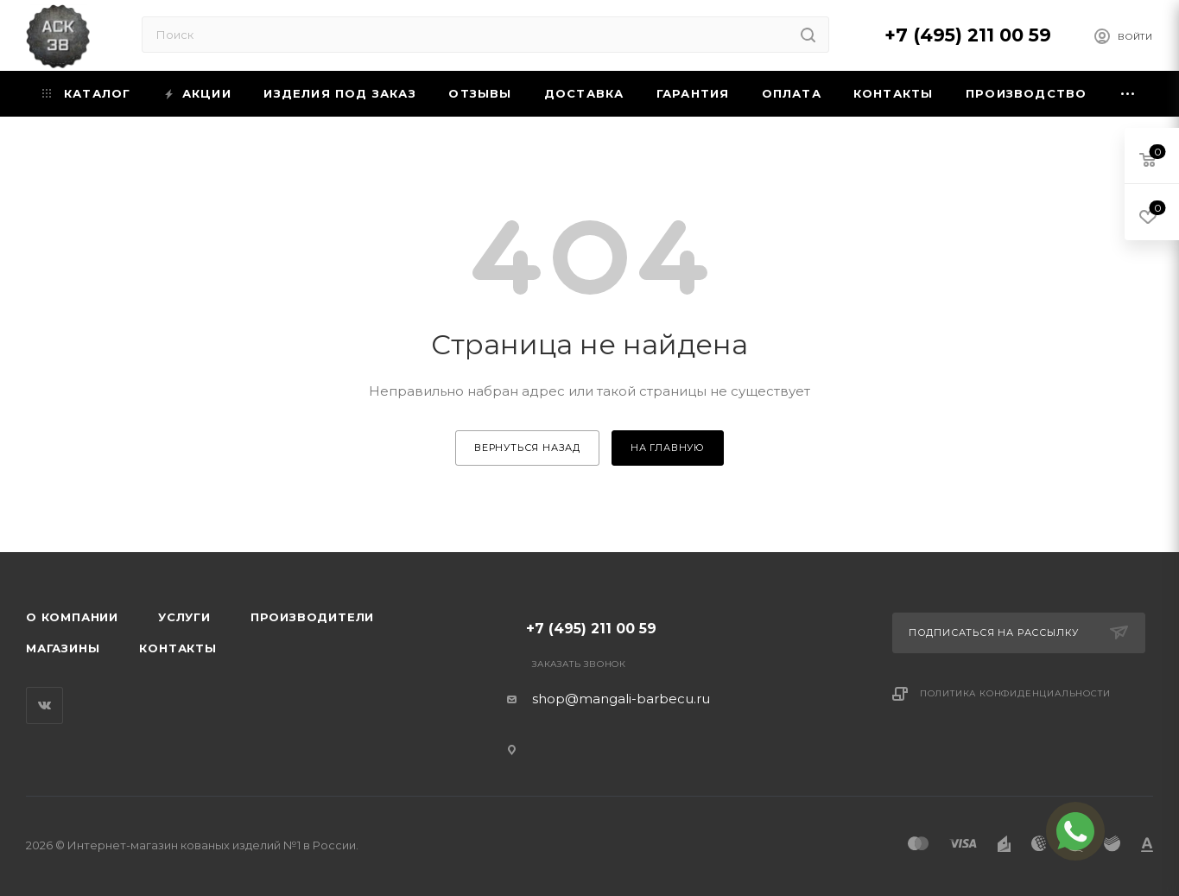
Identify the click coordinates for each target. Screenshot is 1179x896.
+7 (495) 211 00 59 (967, 35)
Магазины (62, 648)
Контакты (177, 648)
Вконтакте (44, 705)
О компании (72, 617)
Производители (312, 617)
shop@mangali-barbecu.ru (621, 698)
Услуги (184, 617)
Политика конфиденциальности (1015, 693)
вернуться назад (527, 448)
